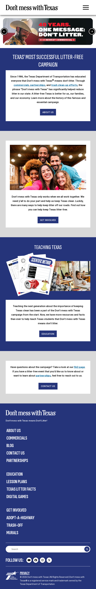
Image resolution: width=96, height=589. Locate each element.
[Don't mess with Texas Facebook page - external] (35, 560)
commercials (21, 85)
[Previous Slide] (4, 31)
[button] (86, 7)
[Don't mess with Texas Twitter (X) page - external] (49, 560)
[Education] (48, 334)
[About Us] (48, 112)
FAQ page (79, 367)
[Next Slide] (92, 31)
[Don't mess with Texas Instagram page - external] (42, 560)
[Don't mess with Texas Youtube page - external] (29, 560)
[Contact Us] (48, 386)
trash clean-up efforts (64, 85)
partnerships (37, 85)
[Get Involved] (48, 220)
